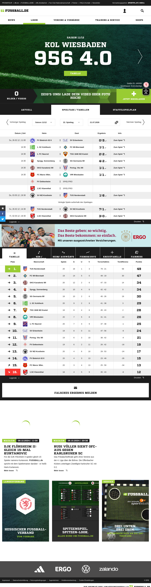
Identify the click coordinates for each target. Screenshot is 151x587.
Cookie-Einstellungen (86, 580)
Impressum (6, 580)
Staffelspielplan (124, 110)
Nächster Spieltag (136, 122)
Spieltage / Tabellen (75, 110)
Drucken (139, 221)
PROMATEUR (7, 3)
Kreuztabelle (112, 254)
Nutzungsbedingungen (38, 580)
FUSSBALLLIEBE (27, 3)
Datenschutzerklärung (20, 580)
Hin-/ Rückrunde (39, 254)
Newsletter (96, 3)
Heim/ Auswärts (63, 254)
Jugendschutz (54, 580)
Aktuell (26, 110)
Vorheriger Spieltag (15, 122)
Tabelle (75, 73)
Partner (75, 3)
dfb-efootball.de (41, 3)
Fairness (136, 254)
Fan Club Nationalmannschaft (59, 3)
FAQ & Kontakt (85, 3)
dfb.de (16, 3)
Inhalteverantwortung (68, 580)
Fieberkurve (88, 254)
